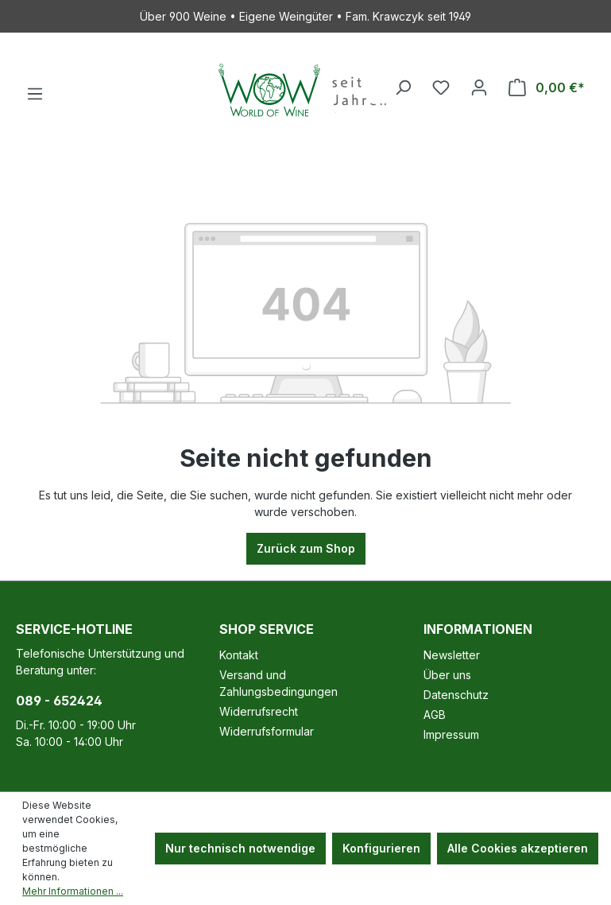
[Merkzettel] (441, 87)
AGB (434, 714)
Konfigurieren (381, 848)
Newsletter (451, 655)
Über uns (447, 675)
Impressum (451, 734)
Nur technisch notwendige (240, 848)
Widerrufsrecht (258, 711)
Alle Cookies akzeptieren (517, 848)
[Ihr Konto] (479, 87)
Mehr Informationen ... (72, 891)
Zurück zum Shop (306, 548)
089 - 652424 (59, 701)
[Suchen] (403, 87)
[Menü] (35, 94)
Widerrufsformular (266, 731)
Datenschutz (456, 694)
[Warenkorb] (546, 87)
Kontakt (238, 655)
